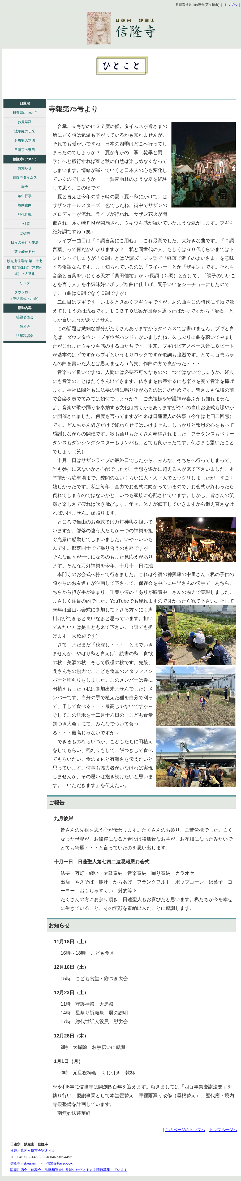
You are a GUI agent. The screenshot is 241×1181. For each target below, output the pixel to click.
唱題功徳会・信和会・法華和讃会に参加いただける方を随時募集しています (68, 1170)
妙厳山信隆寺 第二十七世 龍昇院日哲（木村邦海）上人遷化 (24, 267)
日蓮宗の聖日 (24, 150)
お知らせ (25, 168)
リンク (25, 283)
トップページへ (223, 1130)
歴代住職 (25, 215)
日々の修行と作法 (24, 242)
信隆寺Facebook (59, 1163)
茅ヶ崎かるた (24, 252)
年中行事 (25, 196)
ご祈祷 (25, 233)
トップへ (230, 5)
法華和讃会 (24, 336)
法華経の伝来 (24, 131)
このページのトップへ (185, 1130)
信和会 (25, 326)
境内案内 (25, 205)
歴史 (24, 187)
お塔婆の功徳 (24, 140)
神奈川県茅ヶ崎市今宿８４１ (32, 1151)
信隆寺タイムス (25, 177)
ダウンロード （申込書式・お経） (24, 295)
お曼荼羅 (25, 122)
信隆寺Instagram (23, 1163)
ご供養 (25, 224)
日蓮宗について (25, 113)
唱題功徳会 (24, 317)
